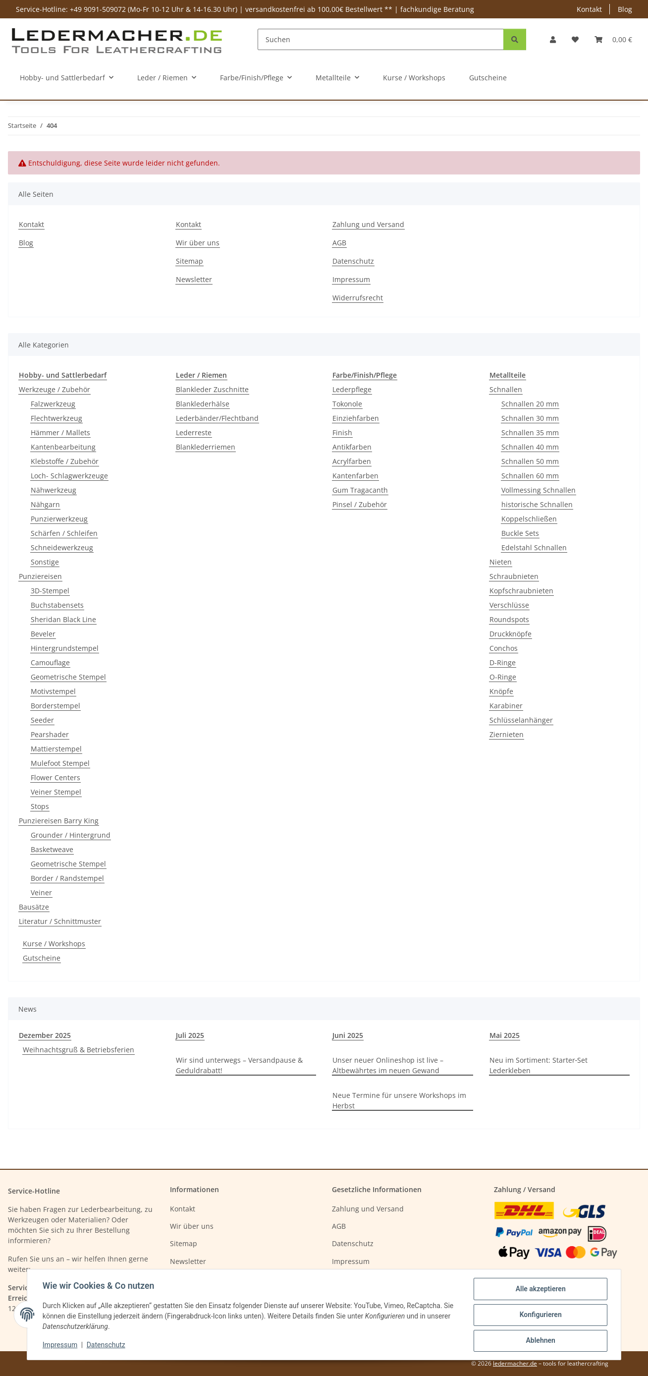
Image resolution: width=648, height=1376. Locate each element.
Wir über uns (197, 242)
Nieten (500, 562)
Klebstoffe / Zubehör (65, 461)
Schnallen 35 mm (530, 432)
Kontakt (589, 9)
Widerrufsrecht (357, 297)
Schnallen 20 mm (530, 403)
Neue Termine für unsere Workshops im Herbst (399, 1100)
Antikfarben (352, 447)
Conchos (503, 648)
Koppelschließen (529, 518)
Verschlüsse (509, 605)
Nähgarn (45, 504)
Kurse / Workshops (54, 943)
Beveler (43, 633)
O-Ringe (502, 677)
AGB (339, 242)
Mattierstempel (56, 748)
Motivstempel (53, 691)
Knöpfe (501, 691)
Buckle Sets (520, 533)
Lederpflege (352, 389)
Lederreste (194, 432)
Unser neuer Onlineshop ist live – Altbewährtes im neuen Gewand (387, 1065)
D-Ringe (502, 662)
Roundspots (509, 619)
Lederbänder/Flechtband (217, 418)
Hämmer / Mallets (60, 432)
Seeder (42, 720)
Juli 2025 (190, 1035)
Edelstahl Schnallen (534, 547)
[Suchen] (381, 39)
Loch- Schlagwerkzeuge (69, 475)
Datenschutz (106, 1345)
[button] (553, 39)
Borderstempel (55, 705)
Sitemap (189, 261)
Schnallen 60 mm (530, 475)
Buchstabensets (57, 605)
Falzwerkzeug (53, 403)
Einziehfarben (355, 418)
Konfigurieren (540, 1315)
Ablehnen (539, 1341)
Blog (625, 9)
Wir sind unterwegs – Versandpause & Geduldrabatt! (239, 1065)
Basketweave (52, 849)
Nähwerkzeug (53, 490)
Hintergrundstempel (65, 648)
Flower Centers (55, 777)
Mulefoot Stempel (60, 763)
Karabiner (506, 705)
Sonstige (45, 562)
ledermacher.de (515, 1363)
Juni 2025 (347, 1035)
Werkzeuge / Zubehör (54, 389)
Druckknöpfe (510, 633)
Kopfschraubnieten (521, 590)
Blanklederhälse (202, 403)
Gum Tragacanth (360, 490)
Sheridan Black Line (63, 619)
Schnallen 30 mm (530, 418)
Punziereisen (40, 576)
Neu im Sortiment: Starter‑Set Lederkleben (538, 1065)
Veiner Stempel (56, 792)
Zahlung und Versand (368, 224)
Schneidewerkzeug (62, 547)
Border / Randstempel (67, 878)
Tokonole (347, 403)
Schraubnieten (514, 576)
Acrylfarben (351, 461)
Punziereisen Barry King (59, 820)
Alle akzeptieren (540, 1289)
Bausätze (34, 907)
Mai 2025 (504, 1035)
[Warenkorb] (613, 39)
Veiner (41, 892)
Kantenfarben (355, 475)
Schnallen (505, 389)
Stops (40, 806)
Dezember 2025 (45, 1035)
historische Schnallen (537, 504)
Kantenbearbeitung (63, 447)
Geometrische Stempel (68, 677)
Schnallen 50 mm (530, 461)
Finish (342, 432)
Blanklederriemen (205, 447)
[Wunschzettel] (575, 39)
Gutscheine (41, 958)
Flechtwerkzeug (56, 418)
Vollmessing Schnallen (538, 490)
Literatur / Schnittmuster (60, 921)
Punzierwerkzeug (59, 518)
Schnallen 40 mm (530, 447)
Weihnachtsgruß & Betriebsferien (78, 1049)
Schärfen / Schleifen (64, 533)
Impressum (60, 1345)
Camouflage (50, 662)
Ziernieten (506, 734)
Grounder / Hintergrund (70, 835)
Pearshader (50, 734)
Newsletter (194, 279)
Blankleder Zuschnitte (212, 389)
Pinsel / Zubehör (359, 504)
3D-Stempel (50, 590)
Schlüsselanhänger (521, 720)
